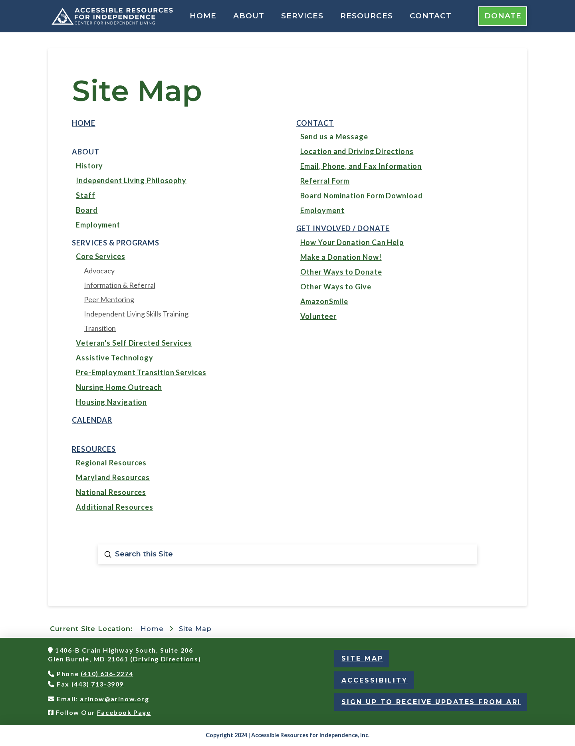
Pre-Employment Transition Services (141, 372)
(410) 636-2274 (107, 673)
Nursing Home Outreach (119, 387)
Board (87, 210)
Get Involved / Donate (343, 228)
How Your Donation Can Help (352, 242)
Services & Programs (115, 242)
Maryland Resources (113, 477)
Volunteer (318, 316)
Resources (94, 449)
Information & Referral (119, 285)
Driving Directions (165, 659)
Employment (98, 224)
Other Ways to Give (335, 286)
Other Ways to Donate (341, 271)
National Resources (111, 492)
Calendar (92, 420)
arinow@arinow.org (114, 698)
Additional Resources (114, 507)
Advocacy (99, 270)
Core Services (100, 256)
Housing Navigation (111, 402)
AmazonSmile (324, 301)
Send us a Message (334, 136)
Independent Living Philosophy (131, 180)
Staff (85, 195)
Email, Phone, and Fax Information (361, 166)
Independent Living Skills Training (136, 313)
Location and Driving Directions (357, 151)
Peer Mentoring (109, 299)
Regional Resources (111, 462)
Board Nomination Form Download (361, 195)
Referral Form (325, 180)
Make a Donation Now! (341, 257)
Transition (100, 328)
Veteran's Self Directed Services (134, 342)
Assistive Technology (114, 357)
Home (83, 123)
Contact (315, 123)
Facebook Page (124, 712)
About (85, 151)
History (89, 165)
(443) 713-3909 (97, 684)
